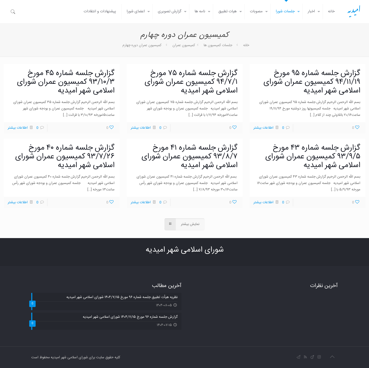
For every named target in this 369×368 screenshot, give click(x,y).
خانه (246, 45)
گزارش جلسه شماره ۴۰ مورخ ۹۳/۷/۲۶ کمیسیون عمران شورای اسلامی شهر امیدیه (65, 157)
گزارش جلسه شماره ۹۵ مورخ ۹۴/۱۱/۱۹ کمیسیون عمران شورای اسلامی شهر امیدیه (311, 82)
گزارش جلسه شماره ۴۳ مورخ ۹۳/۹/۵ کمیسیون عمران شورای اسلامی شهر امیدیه (312, 157)
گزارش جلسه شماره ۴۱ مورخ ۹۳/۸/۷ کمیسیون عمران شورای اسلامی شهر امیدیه (189, 157)
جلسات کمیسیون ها (218, 45)
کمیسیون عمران (183, 45)
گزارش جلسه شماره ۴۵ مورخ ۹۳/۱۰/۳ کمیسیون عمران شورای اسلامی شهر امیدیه (66, 82)
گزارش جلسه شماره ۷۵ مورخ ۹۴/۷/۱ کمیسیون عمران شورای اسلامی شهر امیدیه (191, 82)
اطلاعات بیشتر (263, 128)
